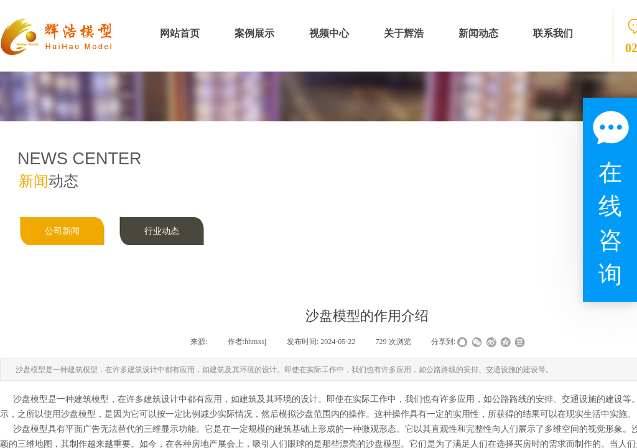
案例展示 (254, 33)
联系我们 (553, 33)
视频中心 (329, 33)
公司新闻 (62, 231)
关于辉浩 (404, 33)
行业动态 (161, 231)
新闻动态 (478, 33)
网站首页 (180, 33)
